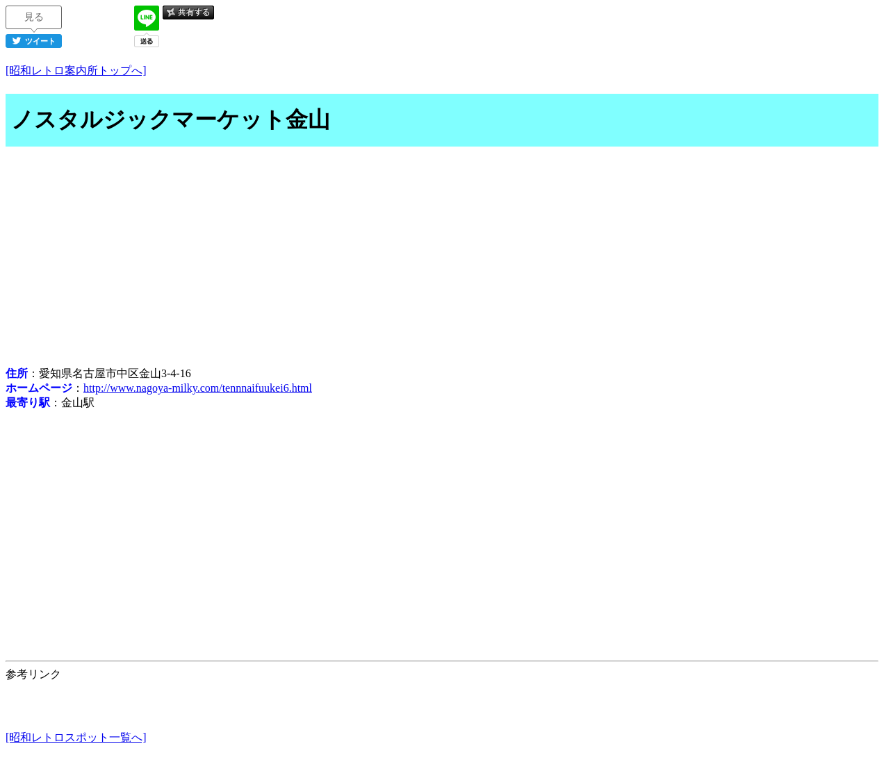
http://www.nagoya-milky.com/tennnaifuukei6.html (197, 388)
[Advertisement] (442, 258)
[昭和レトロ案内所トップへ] (76, 70)
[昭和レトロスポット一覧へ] (76, 737)
